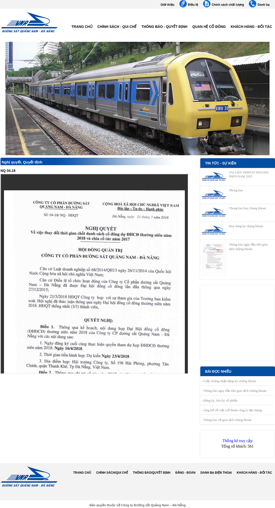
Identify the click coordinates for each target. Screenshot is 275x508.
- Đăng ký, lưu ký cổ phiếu (219, 400)
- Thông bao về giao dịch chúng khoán (227, 420)
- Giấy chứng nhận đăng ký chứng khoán (229, 381)
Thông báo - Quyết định (164, 27)
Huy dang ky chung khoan (246, 226)
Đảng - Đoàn (185, 472)
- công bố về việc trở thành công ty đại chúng (232, 410)
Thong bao (236, 190)
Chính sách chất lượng (228, 4)
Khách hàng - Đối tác (251, 27)
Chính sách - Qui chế (117, 27)
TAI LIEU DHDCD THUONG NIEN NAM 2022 (249, 174)
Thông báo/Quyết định (151, 472)
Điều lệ (193, 4)
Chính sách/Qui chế (112, 472)
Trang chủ (81, 27)
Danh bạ (264, 4)
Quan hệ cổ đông (209, 27)
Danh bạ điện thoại (216, 472)
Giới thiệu (167, 4)
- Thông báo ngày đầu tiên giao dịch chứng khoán (234, 391)
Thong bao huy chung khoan (247, 208)
